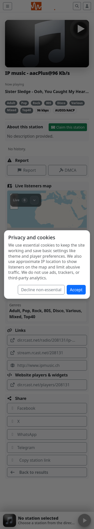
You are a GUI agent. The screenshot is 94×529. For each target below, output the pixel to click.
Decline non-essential (41, 289)
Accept (76, 289)
